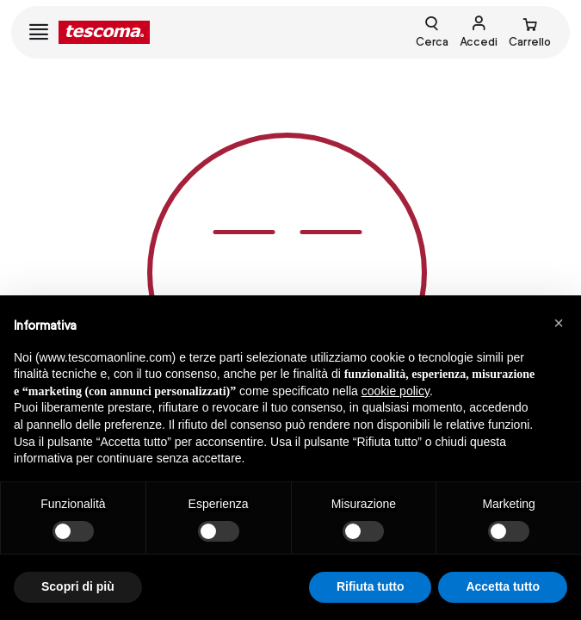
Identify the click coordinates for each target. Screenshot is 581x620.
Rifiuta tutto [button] (371, 586)
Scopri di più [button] (77, 586)
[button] (558, 323)
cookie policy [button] (396, 391)
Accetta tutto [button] (503, 586)
